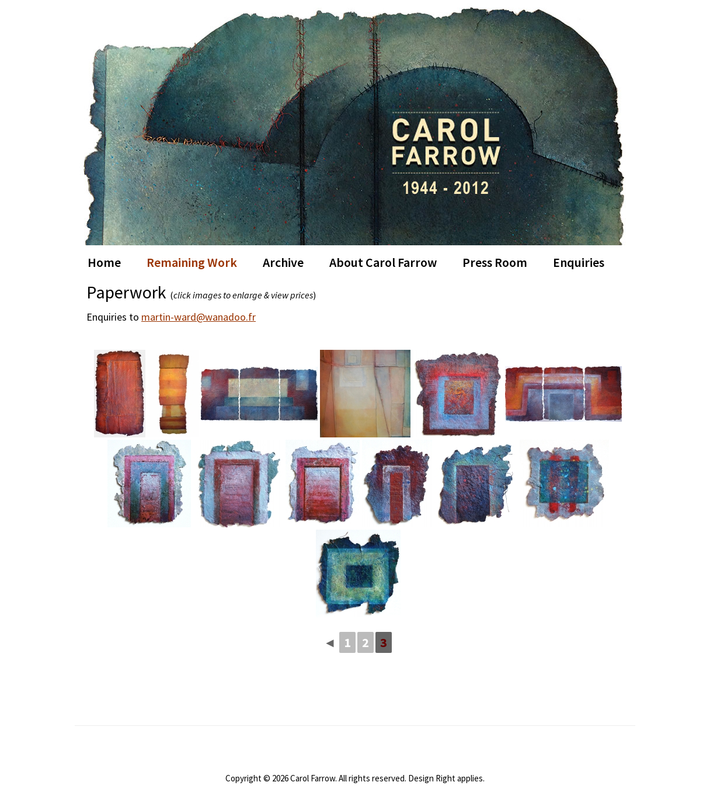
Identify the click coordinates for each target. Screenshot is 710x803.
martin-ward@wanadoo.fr (198, 317)
